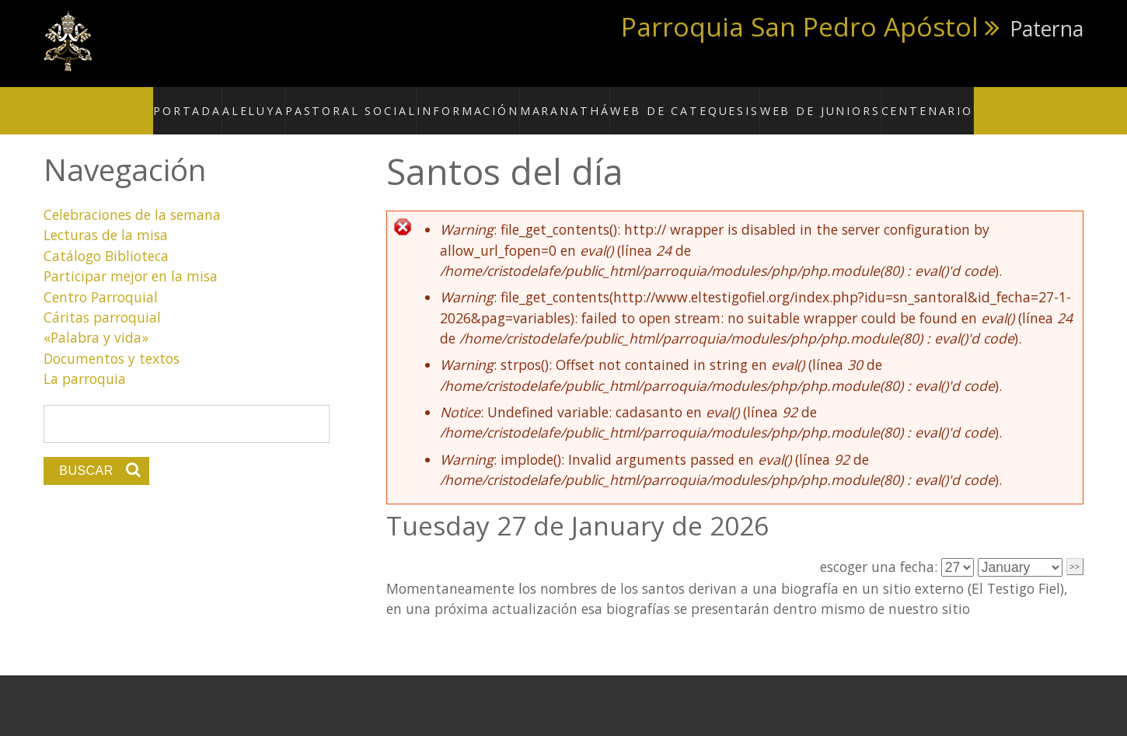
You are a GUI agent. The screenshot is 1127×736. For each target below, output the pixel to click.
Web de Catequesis (679, 102)
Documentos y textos (112, 341)
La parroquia (85, 361)
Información (487, 102)
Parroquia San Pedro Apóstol (800, 26)
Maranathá (574, 102)
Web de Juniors (792, 102)
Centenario (885, 102)
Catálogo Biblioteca (106, 238)
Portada (233, 102)
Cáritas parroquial (102, 300)
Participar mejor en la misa (131, 259)
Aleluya (298, 102)
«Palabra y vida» (96, 321)
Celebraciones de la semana (132, 197)
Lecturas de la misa (106, 218)
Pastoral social (385, 102)
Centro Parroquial (101, 279)
